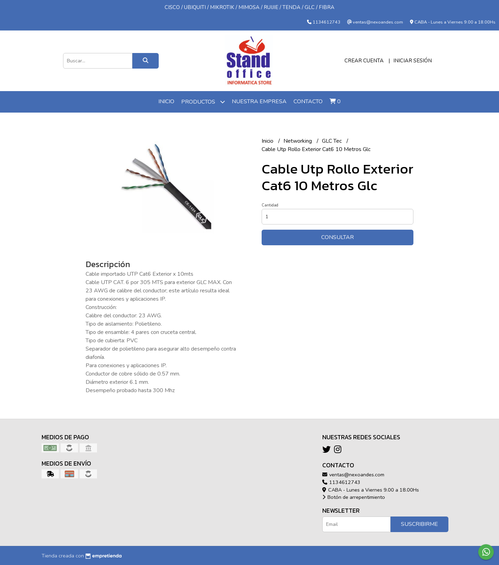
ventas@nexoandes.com (353, 474)
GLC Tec (332, 141)
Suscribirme (419, 524)
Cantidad (270, 205)
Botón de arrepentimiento (353, 497)
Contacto (308, 101)
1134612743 (341, 482)
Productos (203, 101)
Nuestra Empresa (259, 101)
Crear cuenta (364, 60)
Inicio (166, 101)
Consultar (337, 237)
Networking (298, 141)
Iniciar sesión (412, 60)
